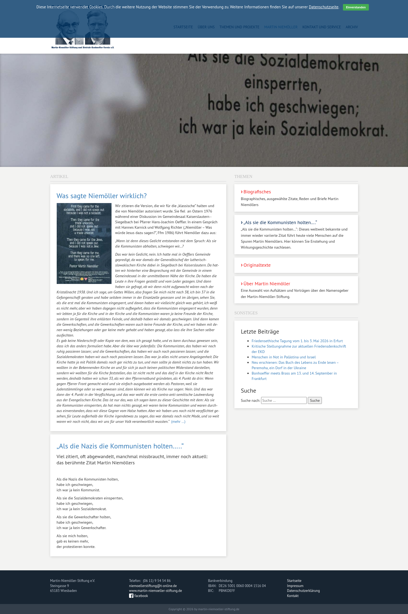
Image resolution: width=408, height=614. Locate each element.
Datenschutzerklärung (303, 590)
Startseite (294, 580)
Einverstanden (356, 7)
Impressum (295, 586)
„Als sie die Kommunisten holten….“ (296, 235)
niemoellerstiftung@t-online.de (153, 586)
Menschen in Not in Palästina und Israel (284, 357)
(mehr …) (178, 421)
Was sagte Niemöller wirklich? (102, 195)
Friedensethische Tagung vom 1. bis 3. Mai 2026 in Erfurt (297, 340)
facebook (141, 596)
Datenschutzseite (324, 6)
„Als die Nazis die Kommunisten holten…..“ (120, 445)
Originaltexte (257, 265)
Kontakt (293, 596)
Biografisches (296, 198)
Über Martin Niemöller (296, 290)
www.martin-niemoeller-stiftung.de (155, 590)
